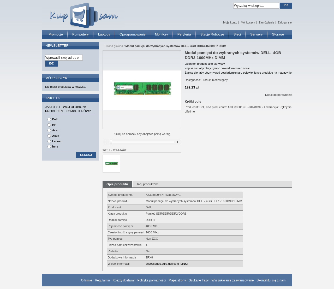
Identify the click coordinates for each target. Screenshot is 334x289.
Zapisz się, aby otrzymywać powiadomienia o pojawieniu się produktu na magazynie (238, 72)
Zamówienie (266, 22)
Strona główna (114, 46)
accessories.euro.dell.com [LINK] (167, 263)
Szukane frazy (198, 280)
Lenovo (57, 141)
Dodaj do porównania (278, 94)
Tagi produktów (147, 184)
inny (55, 146)
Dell (54, 119)
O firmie (86, 280)
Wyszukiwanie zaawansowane (233, 280)
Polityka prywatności (152, 280)
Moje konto (230, 22)
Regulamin (102, 280)
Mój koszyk (248, 22)
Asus (55, 135)
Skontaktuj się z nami (271, 280)
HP (54, 124)
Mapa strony (177, 280)
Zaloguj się (285, 22)
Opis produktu (117, 184)
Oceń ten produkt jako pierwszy (205, 63)
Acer (55, 130)
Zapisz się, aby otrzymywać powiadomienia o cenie (217, 68)
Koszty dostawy (123, 280)
